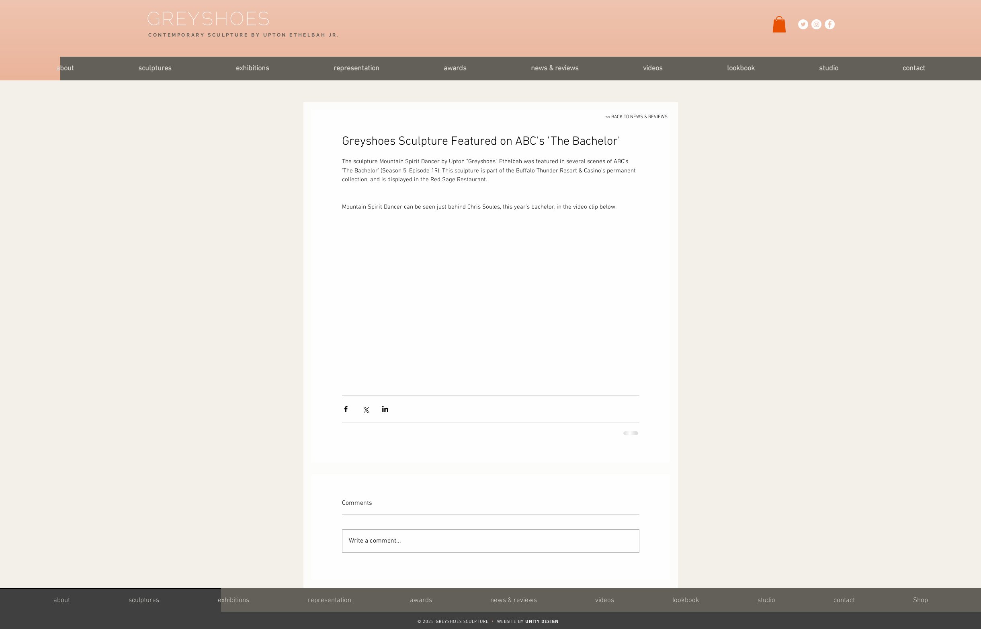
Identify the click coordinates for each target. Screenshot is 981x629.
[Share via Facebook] (346, 409)
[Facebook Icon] (830, 24)
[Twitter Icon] (803, 24)
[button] (779, 24)
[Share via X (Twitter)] (365, 409)
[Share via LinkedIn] (385, 409)
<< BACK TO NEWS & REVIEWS (636, 117)
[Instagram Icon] (816, 24)
